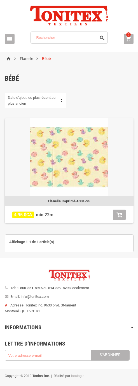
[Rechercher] (69, 38)
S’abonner (110, 355)
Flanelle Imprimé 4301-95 (69, 201)
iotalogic (77, 376)
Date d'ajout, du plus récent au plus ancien (31, 100)
